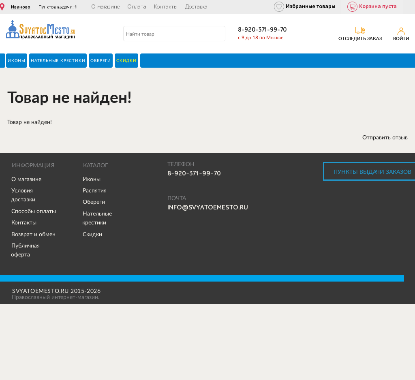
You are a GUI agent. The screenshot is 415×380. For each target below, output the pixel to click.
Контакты (166, 7)
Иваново (20, 7)
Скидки (92, 234)
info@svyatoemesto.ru (207, 207)
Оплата (136, 7)
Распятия (95, 190)
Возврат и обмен (33, 234)
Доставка (196, 7)
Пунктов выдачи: (58, 7)
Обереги (94, 202)
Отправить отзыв (385, 137)
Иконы (92, 179)
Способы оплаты (33, 211)
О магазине (105, 7)
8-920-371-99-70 (262, 30)
